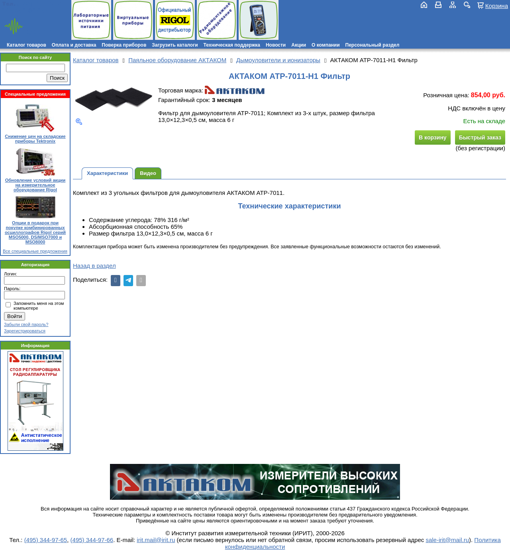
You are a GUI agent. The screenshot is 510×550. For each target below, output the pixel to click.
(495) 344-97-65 (45, 539)
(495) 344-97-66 (92, 539)
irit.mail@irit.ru (26, 11)
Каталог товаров (26, 45)
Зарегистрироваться (24, 330)
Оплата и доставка (74, 45)
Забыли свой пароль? (26, 324)
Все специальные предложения (35, 251)
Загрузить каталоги (175, 45)
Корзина (496, 5)
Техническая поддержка (232, 45)
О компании (326, 45)
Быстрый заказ (480, 137)
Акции (298, 45)
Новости (276, 45)
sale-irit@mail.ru (447, 539)
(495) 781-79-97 (41, 4)
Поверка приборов (124, 45)
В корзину (433, 137)
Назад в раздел (94, 265)
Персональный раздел (372, 45)
